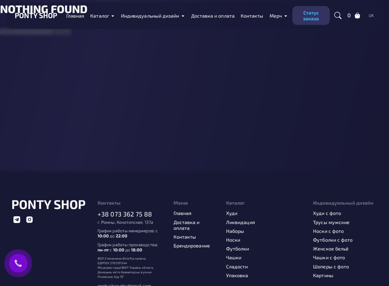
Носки (233, 240)
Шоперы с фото (331, 266)
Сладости (237, 266)
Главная (183, 213)
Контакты (185, 237)
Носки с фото (328, 231)
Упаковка (237, 275)
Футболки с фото (333, 240)
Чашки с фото (329, 257)
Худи (231, 213)
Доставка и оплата (187, 225)
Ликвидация (240, 222)
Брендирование (192, 245)
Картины (323, 275)
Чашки (233, 257)
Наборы (235, 231)
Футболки (237, 248)
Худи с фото (327, 213)
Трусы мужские (331, 222)
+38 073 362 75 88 (125, 214)
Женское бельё (331, 248)
